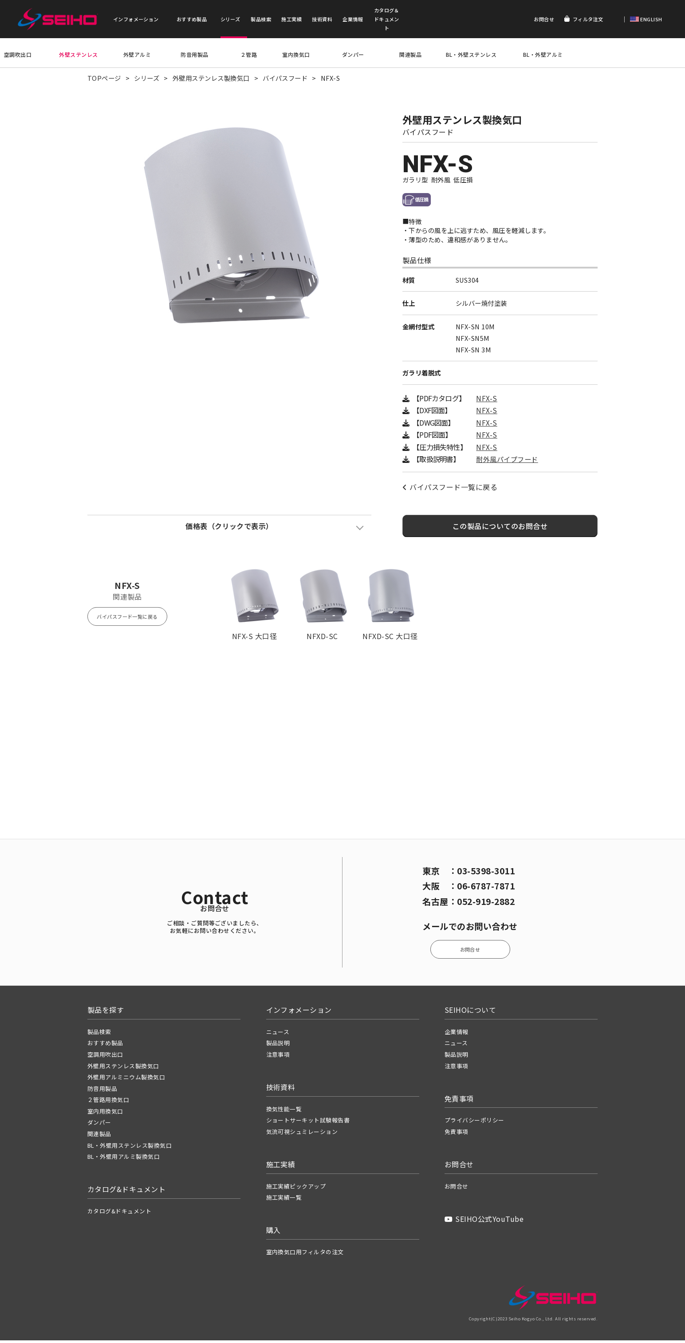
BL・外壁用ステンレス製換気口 (129, 1148)
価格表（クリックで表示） (229, 530)
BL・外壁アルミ (543, 55)
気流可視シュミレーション (302, 1134)
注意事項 (278, 1057)
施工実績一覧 (284, 1200)
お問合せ (544, 19)
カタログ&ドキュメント (119, 1213)
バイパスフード (285, 79)
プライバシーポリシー (474, 1123)
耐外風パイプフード (507, 463)
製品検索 (261, 19)
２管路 (248, 55)
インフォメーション (136, 19)
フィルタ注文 (583, 19)
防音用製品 (194, 55)
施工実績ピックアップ (296, 1189)
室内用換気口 (105, 1114)
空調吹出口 (17, 55)
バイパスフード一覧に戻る (449, 491)
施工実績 (291, 19)
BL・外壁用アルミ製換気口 (123, 1159)
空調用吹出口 (105, 1057)
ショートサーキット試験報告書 (308, 1123)
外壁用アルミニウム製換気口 (126, 1079)
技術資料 (322, 19)
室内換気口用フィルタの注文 (305, 1254)
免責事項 (456, 1134)
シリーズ (230, 19)
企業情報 (352, 19)
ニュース (278, 1034)
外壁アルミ (137, 55)
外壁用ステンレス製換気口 (211, 79)
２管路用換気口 (108, 1102)
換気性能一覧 (284, 1111)
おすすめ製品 (192, 19)
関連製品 (410, 55)
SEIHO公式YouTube (484, 1221)
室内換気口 (296, 55)
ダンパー (353, 55)
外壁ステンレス (78, 55)
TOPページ (104, 79)
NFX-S (486, 402)
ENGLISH (650, 19)
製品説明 (278, 1046)
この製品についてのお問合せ (500, 530)
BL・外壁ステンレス (471, 55)
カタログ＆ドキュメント (386, 19)
